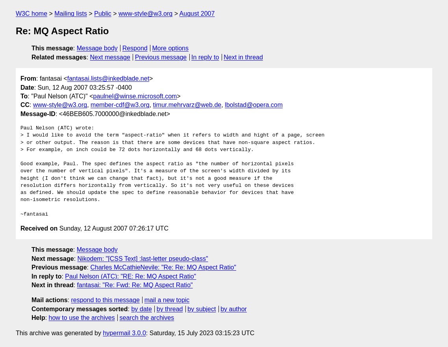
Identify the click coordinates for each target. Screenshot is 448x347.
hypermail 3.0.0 (124, 333)
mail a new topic (167, 300)
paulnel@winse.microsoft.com (135, 96)
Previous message (161, 57)
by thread (170, 309)
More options (170, 48)
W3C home (31, 13)
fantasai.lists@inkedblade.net (108, 78)
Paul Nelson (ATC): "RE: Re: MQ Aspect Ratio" (130, 276)
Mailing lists (70, 13)
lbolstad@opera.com (254, 105)
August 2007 (197, 13)
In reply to (205, 57)
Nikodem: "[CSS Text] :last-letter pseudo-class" (143, 258)
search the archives (147, 317)
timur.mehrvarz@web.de (187, 105)
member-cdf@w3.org (120, 105)
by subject (201, 309)
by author (233, 309)
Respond (135, 48)
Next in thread (243, 57)
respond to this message (105, 300)
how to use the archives (82, 317)
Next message (110, 57)
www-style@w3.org (145, 13)
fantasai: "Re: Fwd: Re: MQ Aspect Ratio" (135, 285)
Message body (97, 48)
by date (141, 309)
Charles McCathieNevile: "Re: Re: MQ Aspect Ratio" (163, 267)
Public (102, 13)
